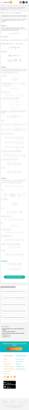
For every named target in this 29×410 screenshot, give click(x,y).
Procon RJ (25, 401)
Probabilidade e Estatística (12, 7)
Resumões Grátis (7, 371)
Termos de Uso (13, 401)
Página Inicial (3, 7)
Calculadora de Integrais (9, 366)
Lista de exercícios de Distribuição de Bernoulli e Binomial (13, 333)
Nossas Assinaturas (20, 359)
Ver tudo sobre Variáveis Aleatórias (8, 331)
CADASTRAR (14, 349)
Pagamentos (18, 364)
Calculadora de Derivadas (9, 368)
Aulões (5, 361)
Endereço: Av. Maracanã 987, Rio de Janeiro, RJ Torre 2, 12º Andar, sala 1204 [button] (14, 406)
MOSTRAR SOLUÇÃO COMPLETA (14, 277)
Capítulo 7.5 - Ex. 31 (4, 9)
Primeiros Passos (19, 361)
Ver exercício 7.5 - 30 (6, 334)
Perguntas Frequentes (20, 368)
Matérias (5, 359)
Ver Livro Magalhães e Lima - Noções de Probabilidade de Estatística (13, 329)
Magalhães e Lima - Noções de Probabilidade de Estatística (12, 8)
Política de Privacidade (4, 401)
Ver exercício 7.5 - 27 (6, 336)
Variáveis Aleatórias (21, 7)
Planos (20, 401)
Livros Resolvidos (7, 364)
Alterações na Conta (20, 366)
